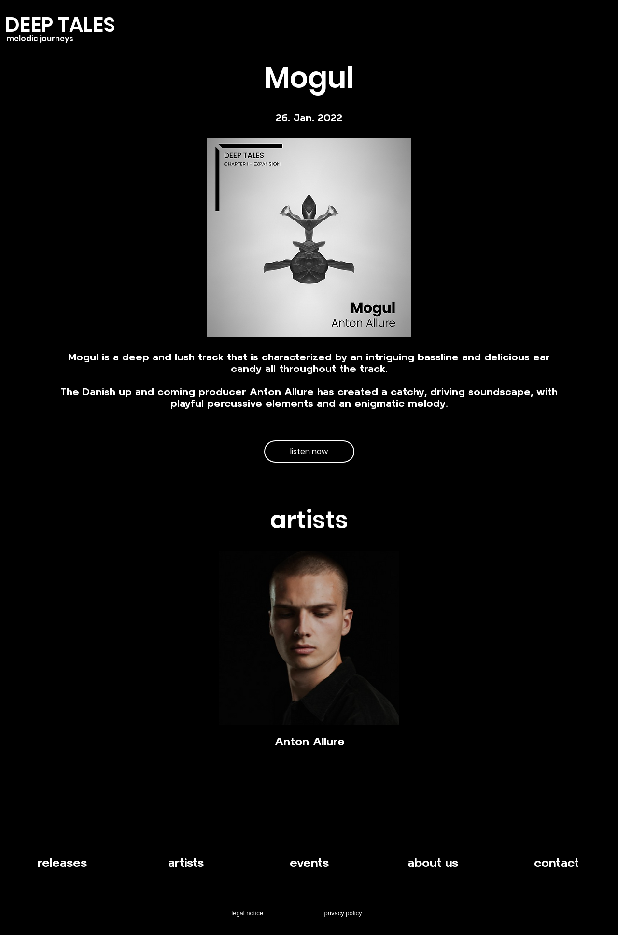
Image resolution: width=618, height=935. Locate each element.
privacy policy (343, 913)
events (309, 863)
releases (62, 863)
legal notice (247, 913)
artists (186, 863)
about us (432, 863)
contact (556, 863)
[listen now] (309, 451)
